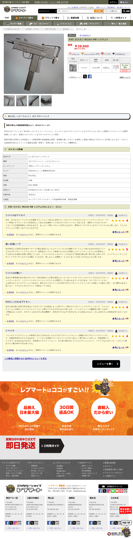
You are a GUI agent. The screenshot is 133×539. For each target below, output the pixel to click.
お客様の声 (60, 476)
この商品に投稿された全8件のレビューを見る (25, 359)
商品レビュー (36, 476)
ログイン (25, 235)
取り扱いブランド (37, 471)
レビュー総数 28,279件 (59, 2)
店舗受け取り (86, 476)
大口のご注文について (89, 473)
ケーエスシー (85, 35)
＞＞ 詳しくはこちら (12, 528)
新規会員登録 (110, 463)
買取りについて (87, 466)
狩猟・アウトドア (89, 24)
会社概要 (60, 466)
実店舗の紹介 (61, 471)
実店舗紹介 (111, 7)
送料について (101, 7)
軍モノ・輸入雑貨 (116, 24)
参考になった (118, 232)
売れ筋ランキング (123, 7)
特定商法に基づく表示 (114, 469)
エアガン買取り (87, 468)
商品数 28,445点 (41, 2)
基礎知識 (34, 466)
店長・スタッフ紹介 (64, 473)
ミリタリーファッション (14, 471)
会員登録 (75, 7)
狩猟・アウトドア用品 (14, 473)
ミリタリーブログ (37, 468)
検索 (128, 11)
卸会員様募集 (86, 471)
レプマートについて (62, 463)
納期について (125, 77)
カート (125, 2)
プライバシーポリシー (114, 473)
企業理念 (60, 468)
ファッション (64, 24)
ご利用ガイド (110, 476)
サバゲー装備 (13, 24)
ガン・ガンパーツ (38, 24)
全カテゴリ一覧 (36, 473)
